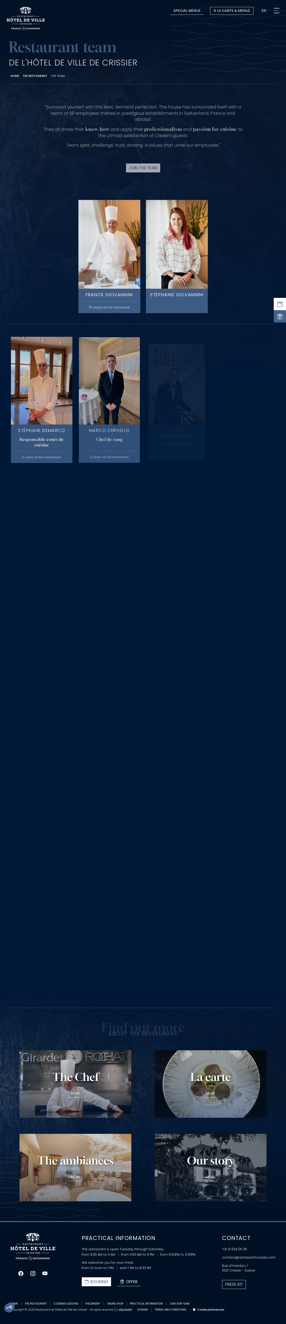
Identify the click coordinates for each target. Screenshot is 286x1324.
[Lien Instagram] (32, 1274)
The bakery (92, 1303)
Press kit (234, 1284)
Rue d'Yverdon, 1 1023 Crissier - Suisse (238, 1268)
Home (14, 1303)
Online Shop (115, 1303)
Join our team (179, 1303)
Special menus (187, 10)
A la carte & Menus (232, 10)
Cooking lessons (66, 1303)
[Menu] (276, 10)
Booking (96, 1281)
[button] (9, 1307)
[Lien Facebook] (20, 1274)
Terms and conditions (170, 1309)
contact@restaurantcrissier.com (248, 1257)
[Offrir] (280, 316)
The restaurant (36, 1303)
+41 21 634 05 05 (234, 1249)
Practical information (146, 1303)
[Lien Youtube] (44, 1274)
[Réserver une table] (280, 304)
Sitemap (142, 1309)
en (263, 10)
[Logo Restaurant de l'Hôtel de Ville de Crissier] (26, 18)
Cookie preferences (207, 1309)
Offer (128, 1281)
